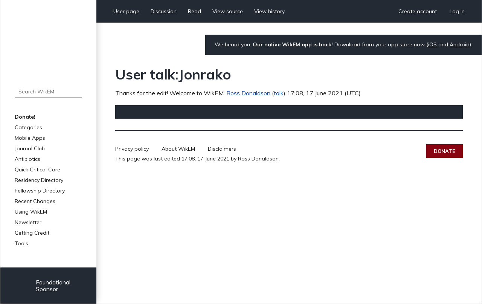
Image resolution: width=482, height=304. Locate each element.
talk (279, 93)
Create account (417, 11)
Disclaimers (222, 148)
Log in (457, 11)
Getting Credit (32, 232)
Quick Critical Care (37, 169)
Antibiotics (27, 159)
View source (227, 11)
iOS (432, 44)
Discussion (164, 11)
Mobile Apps (30, 137)
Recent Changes (35, 201)
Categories (28, 127)
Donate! (25, 116)
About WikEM (178, 148)
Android (460, 44)
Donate (444, 151)
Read (194, 11)
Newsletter (28, 222)
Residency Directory (39, 180)
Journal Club (30, 148)
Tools (21, 243)
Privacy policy (132, 148)
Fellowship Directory (40, 190)
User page (126, 11)
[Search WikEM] (48, 91)
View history (269, 11)
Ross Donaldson (248, 93)
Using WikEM (31, 211)
